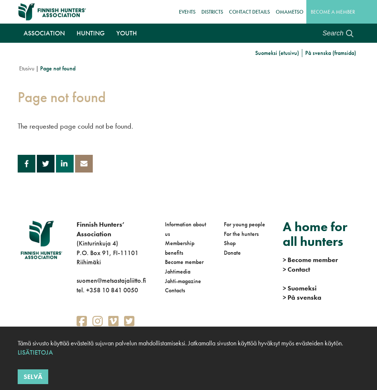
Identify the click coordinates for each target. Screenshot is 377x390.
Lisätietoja (35, 352)
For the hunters (241, 234)
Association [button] (44, 33)
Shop (230, 243)
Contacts (175, 290)
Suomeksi (300, 288)
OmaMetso (289, 11)
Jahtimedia (177, 271)
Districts (212, 11)
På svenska (302, 297)
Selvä (33, 377)
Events (187, 11)
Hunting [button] (91, 33)
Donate (232, 253)
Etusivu (26, 68)
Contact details (249, 11)
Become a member (333, 11)
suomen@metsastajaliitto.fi (111, 280)
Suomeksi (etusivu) (277, 53)
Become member (184, 262)
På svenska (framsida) (330, 53)
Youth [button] (126, 33)
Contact (296, 269)
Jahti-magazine (183, 281)
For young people (244, 224)
